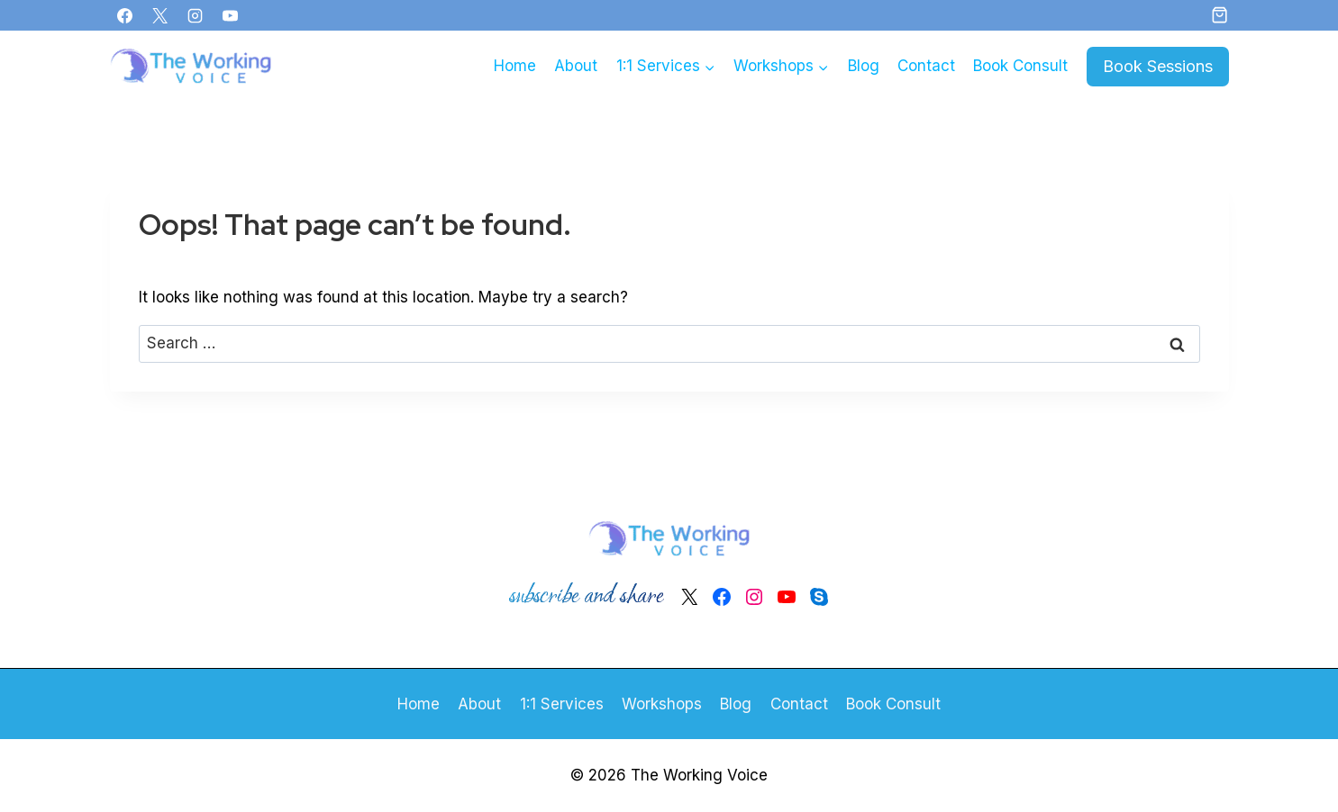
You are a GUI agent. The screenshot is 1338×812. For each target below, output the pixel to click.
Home (515, 66)
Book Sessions (1158, 66)
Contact (926, 66)
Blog (863, 66)
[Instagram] (195, 15)
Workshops (662, 704)
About (575, 66)
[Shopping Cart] (1219, 14)
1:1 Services (562, 704)
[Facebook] (125, 15)
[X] (160, 15)
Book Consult (1020, 66)
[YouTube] (230, 15)
